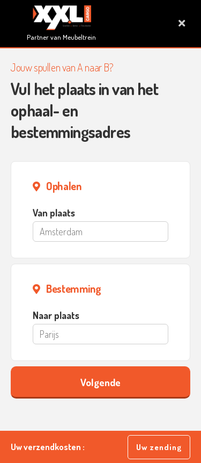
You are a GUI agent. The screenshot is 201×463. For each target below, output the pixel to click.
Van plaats (54, 213)
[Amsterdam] (100, 231)
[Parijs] (100, 334)
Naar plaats (56, 315)
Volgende (100, 382)
